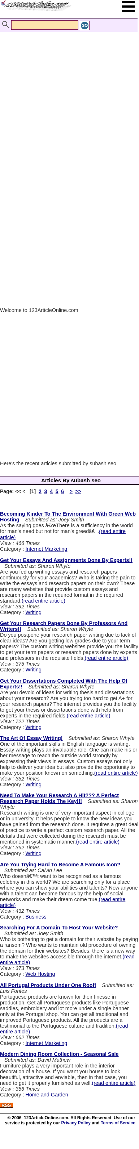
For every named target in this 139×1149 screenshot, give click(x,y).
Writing (33, 612)
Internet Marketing (46, 549)
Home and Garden (46, 1095)
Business (35, 917)
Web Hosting (40, 974)
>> (78, 491)
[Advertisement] (67, 94)
